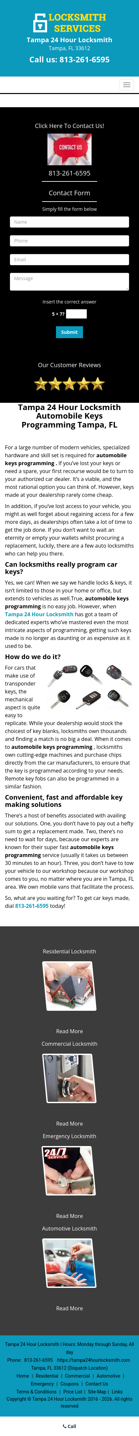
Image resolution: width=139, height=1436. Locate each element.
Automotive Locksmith (69, 1228)
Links (117, 1391)
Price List (72, 1391)
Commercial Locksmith (69, 1043)
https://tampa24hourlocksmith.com (93, 1360)
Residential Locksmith (69, 951)
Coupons (69, 1384)
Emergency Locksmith (70, 1136)
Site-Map (97, 1391)
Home (22, 1376)
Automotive (108, 1376)
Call (69, 1426)
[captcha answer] (76, 314)
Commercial (77, 1376)
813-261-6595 (84, 59)
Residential (47, 1376)
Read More (69, 1031)
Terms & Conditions (36, 1391)
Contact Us (96, 1384)
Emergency (42, 1384)
